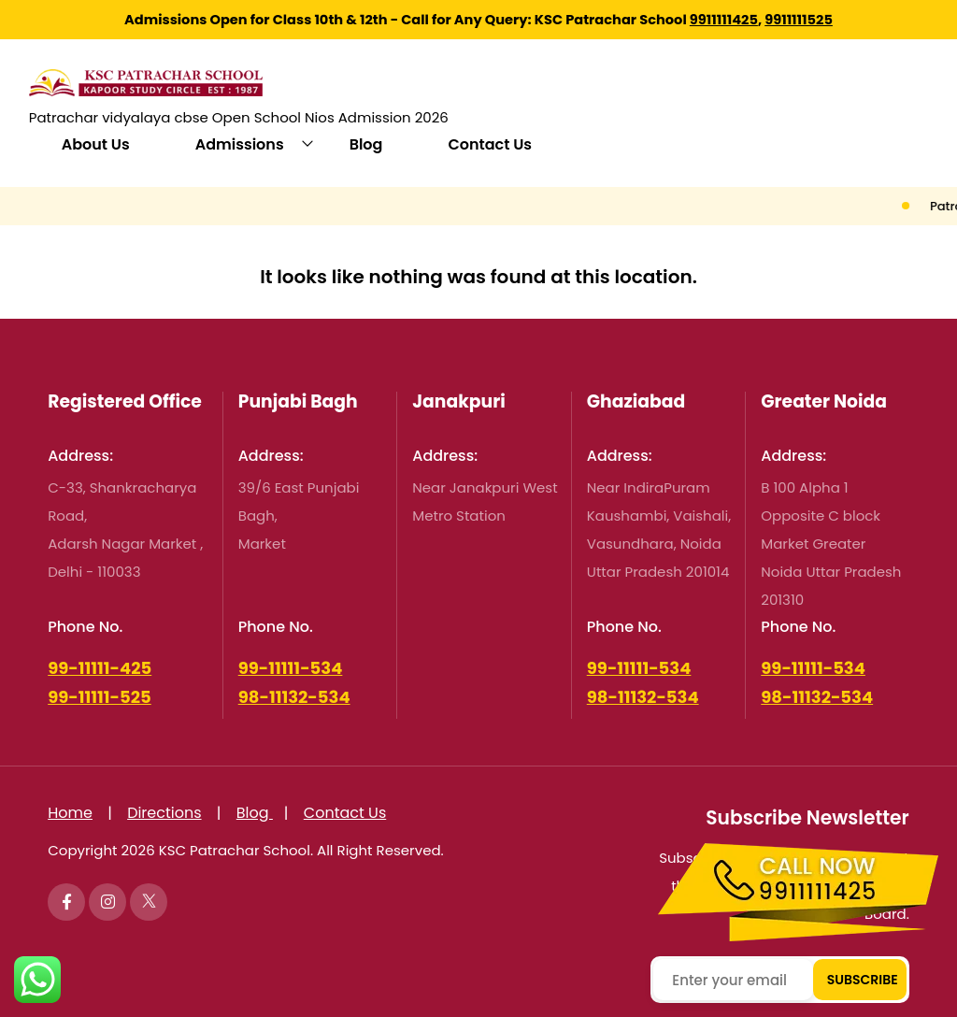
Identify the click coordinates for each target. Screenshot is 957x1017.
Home (70, 813)
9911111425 (724, 19)
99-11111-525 (99, 697)
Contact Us (490, 144)
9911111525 (798, 19)
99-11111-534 (290, 668)
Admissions (239, 144)
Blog (366, 144)
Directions (164, 813)
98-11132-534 (294, 697)
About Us (96, 144)
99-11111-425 (99, 668)
